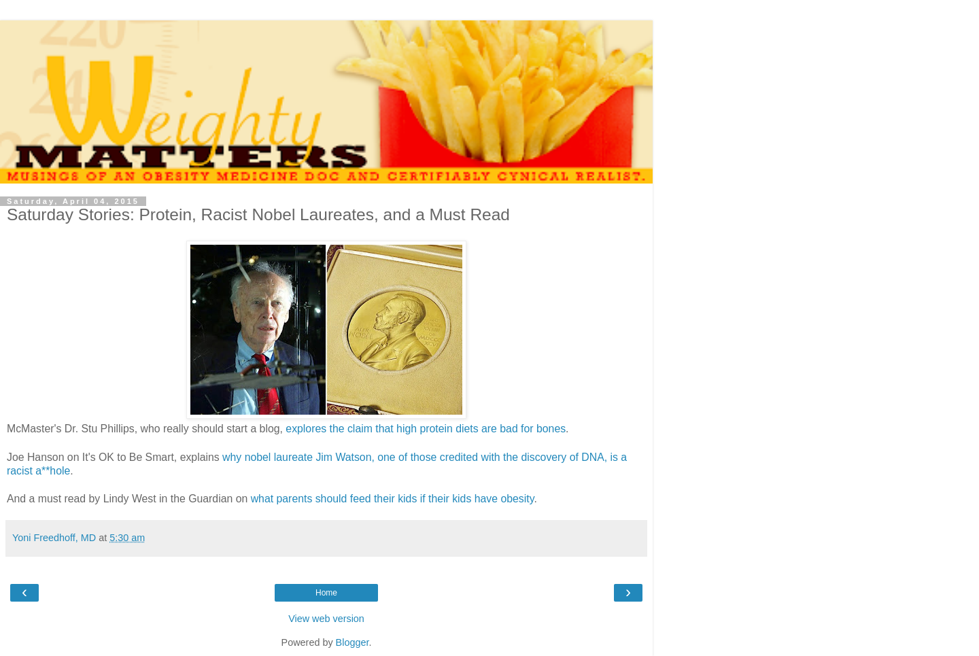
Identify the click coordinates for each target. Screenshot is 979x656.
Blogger (352, 642)
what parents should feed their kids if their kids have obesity (392, 498)
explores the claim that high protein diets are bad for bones (426, 428)
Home (326, 593)
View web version (326, 618)
